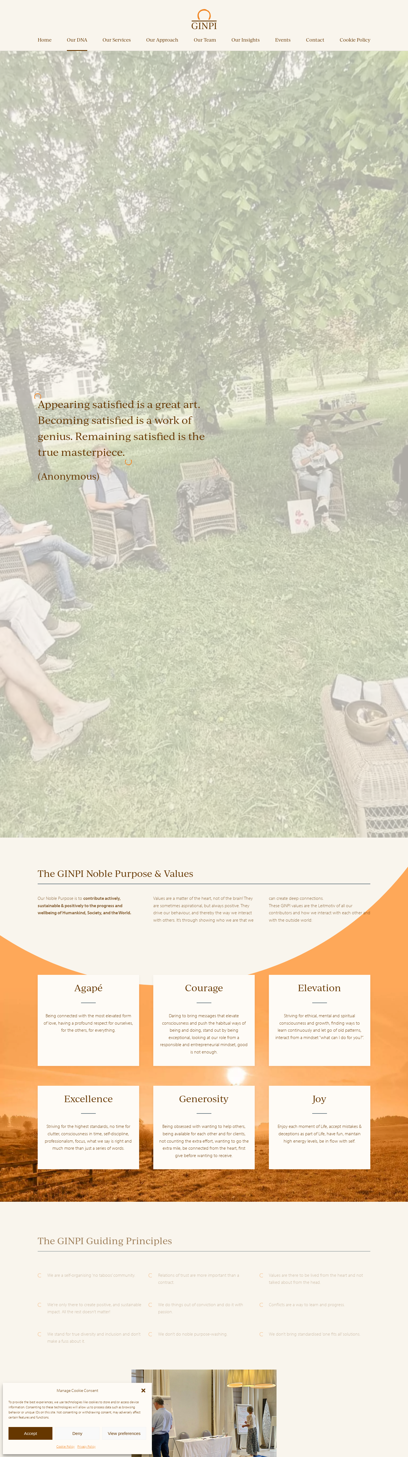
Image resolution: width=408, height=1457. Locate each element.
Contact (315, 40)
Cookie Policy (65, 1446)
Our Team (205, 40)
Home (45, 40)
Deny (77, 1433)
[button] (143, 1390)
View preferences (124, 1433)
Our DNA (77, 40)
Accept (30, 1433)
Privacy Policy (86, 1446)
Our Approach (162, 40)
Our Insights (245, 40)
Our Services (117, 40)
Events (283, 40)
